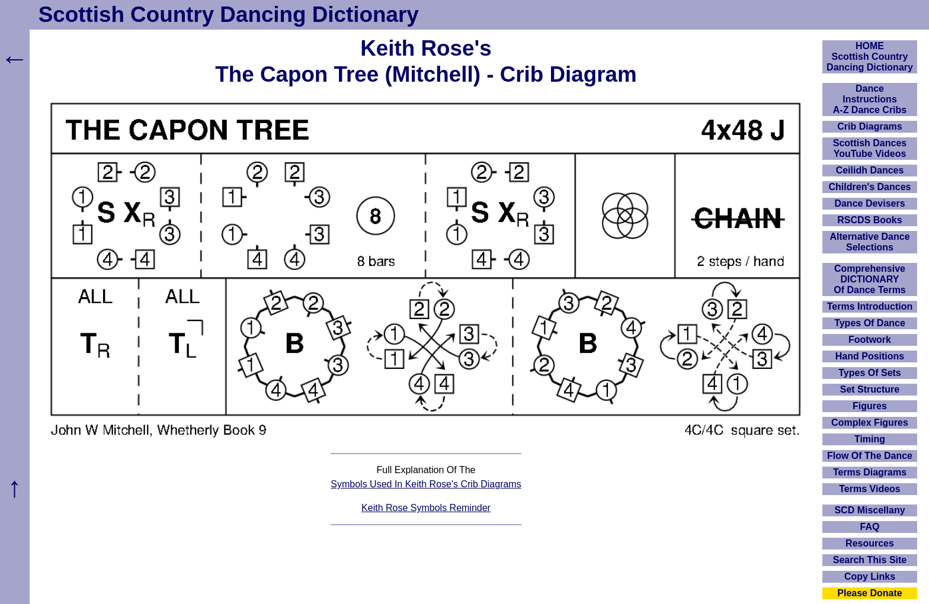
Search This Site (870, 560)
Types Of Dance (869, 323)
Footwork (869, 340)
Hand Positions (869, 356)
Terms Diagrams (869, 472)
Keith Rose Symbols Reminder (426, 508)
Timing (869, 439)
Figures (870, 406)
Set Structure (869, 389)
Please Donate (869, 593)
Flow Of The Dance (869, 456)
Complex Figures (869, 422)
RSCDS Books (869, 220)
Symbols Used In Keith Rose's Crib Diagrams (426, 484)
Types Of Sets (869, 373)
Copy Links (869, 576)
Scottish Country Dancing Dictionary (229, 14)
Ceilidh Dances (870, 170)
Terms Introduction (870, 306)
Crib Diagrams (869, 126)
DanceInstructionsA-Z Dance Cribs (869, 99)
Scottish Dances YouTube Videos (869, 148)
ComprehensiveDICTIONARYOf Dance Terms (870, 279)
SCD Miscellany (869, 510)
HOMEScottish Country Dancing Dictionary (870, 56)
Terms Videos (869, 489)
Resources (869, 543)
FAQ (870, 527)
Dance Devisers (869, 203)
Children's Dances (870, 187)
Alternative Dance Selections (869, 242)
